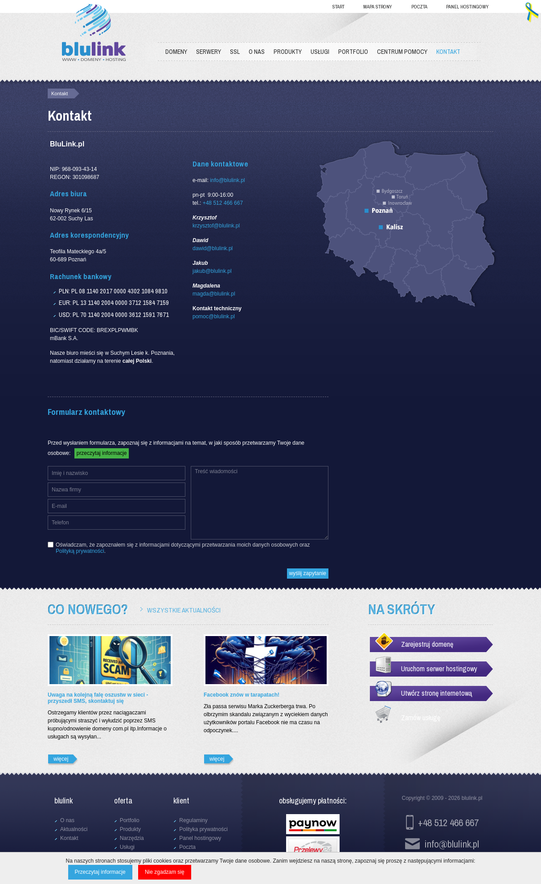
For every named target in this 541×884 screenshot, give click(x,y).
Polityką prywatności (80, 551)
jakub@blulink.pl (212, 271)
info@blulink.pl (227, 180)
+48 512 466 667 (223, 203)
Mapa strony (377, 7)
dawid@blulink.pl (213, 248)
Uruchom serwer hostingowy (439, 668)
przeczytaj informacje (102, 453)
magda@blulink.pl (214, 294)
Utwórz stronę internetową (436, 693)
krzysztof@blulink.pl (216, 226)
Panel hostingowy (467, 7)
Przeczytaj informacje (100, 872)
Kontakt (59, 93)
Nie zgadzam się (164, 872)
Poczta (419, 7)
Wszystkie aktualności (184, 610)
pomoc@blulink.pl (214, 316)
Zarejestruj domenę (427, 644)
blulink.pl (472, 798)
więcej (60, 759)
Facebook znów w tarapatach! (241, 695)
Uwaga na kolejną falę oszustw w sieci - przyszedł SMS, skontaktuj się (98, 698)
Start (338, 7)
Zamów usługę (420, 717)
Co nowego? (88, 609)
